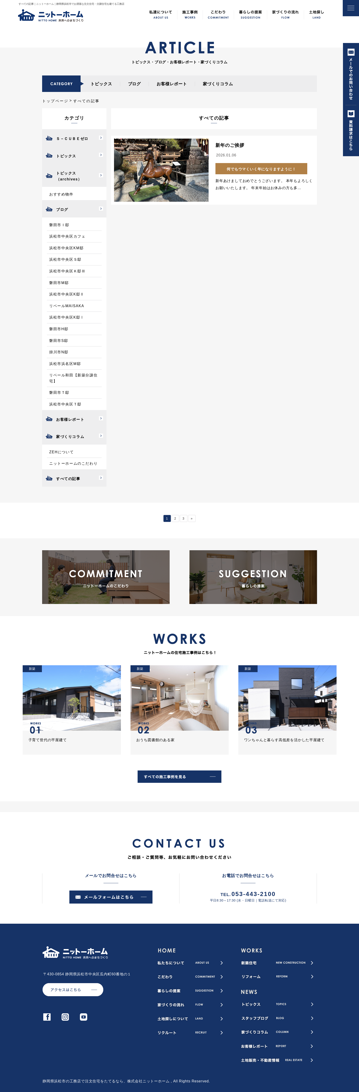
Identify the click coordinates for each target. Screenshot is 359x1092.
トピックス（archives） (69, 176)
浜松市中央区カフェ (67, 236)
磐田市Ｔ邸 (59, 392)
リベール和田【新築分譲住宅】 (73, 378)
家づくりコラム (218, 84)
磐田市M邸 (59, 283)
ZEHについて (61, 452)
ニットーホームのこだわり (73, 463)
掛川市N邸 (58, 352)
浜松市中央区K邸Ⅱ (66, 294)
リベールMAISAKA (66, 306)
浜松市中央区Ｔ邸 (65, 404)
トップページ (55, 101)
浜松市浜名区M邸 (65, 364)
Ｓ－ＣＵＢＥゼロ (72, 139)
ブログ (134, 84)
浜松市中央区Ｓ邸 (65, 259)
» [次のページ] (192, 518)
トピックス (101, 84)
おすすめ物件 (61, 194)
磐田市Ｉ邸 (59, 225)
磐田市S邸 (58, 341)
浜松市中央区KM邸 (66, 248)
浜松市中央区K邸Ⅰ (66, 317)
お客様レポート (172, 84)
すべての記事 (68, 479)
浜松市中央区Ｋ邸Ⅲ (67, 271)
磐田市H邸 (58, 329)
